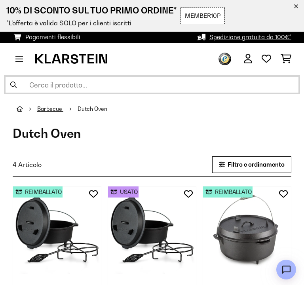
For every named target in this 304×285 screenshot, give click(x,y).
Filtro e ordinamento (252, 164)
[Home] (27, 109)
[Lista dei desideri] (266, 59)
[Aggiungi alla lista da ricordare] (93, 194)
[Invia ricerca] (13, 84)
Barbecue (50, 109)
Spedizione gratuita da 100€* (250, 37)
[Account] (248, 59)
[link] (57, 230)
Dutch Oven (93, 109)
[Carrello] (286, 59)
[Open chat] (286, 269)
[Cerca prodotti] (152, 84)
